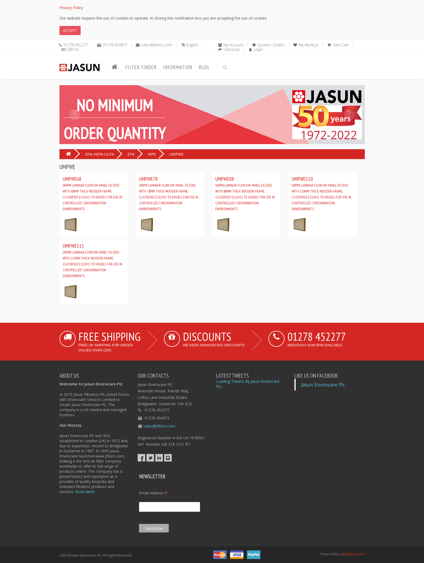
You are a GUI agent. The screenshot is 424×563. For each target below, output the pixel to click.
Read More (85, 491)
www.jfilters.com (352, 554)
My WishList (308, 44)
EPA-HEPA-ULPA (99, 154)
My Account (233, 44)
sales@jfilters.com (156, 44)
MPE (152, 154)
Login (258, 49)
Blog (204, 67)
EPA (130, 154)
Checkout (231, 49)
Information (177, 67)
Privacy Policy (71, 7)
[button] (74, 126)
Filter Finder (141, 67)
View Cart (341, 44)
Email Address (153, 493)
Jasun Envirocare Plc (323, 384)
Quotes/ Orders (271, 44)
